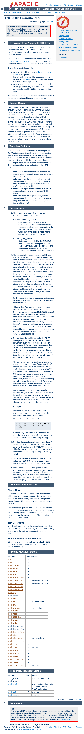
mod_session (14, 695)
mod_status (14, 656)
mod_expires (14, 611)
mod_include (14, 620)
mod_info (12, 623)
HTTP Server (17, 12)
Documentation (29, 12)
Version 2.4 (41, 12)
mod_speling (14, 653)
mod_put (12, 692)
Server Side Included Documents (24, 538)
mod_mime (12, 635)
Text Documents (16, 523)
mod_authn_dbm (15, 581)
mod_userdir (14, 663)
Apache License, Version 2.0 (30, 729)
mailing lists (65, 719)
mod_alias (13, 568)
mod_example (14, 608)
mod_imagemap (15, 617)
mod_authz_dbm (15, 584)
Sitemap (79, 5)
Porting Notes (64, 42)
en (48, 22)
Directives (57, 5)
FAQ (64, 5)
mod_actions (14, 565)
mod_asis (12, 571)
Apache (7, 12)
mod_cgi (12, 593)
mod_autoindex (15, 587)
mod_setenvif (15, 650)
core (10, 559)
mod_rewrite (14, 647)
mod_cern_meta (15, 590)
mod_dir (12, 599)
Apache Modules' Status (68, 47)
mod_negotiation (16, 641)
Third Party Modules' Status (69, 50)
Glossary (71, 5)
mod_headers (14, 614)
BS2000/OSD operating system (21, 61)
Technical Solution (66, 39)
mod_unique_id (15, 660)
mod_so (11, 602)
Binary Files (14, 490)
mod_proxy (13, 644)
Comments (63, 58)
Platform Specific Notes (57, 12)
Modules (49, 5)
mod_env (12, 605)
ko (52, 22)
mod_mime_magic (16, 638)
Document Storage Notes (68, 44)
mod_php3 (12, 684)
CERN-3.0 (26, 79)
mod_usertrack (15, 666)
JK (9, 679)
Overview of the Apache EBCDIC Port (68, 32)
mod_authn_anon (16, 578)
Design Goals (64, 36)
